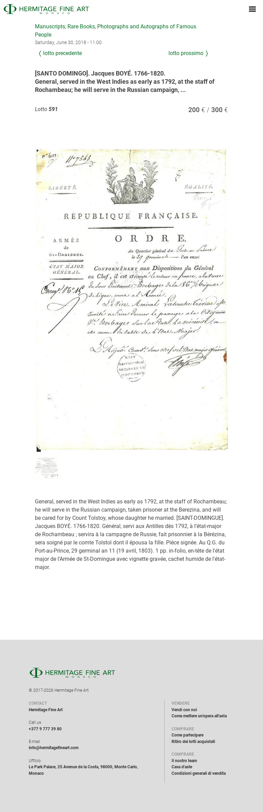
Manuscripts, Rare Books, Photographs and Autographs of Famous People (115, 30)
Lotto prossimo (185, 53)
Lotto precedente (62, 53)
